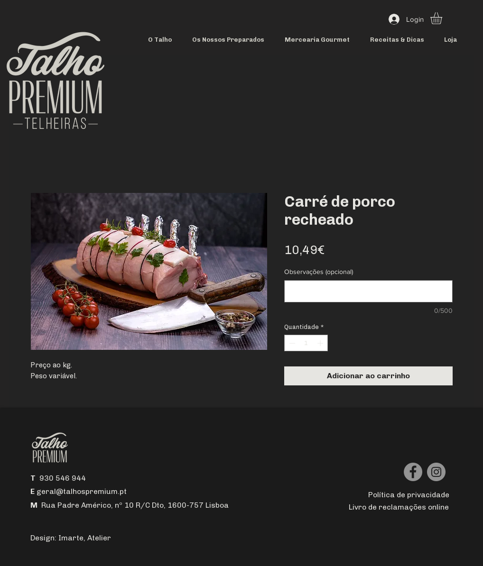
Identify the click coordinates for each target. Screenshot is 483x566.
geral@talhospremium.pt (82, 491)
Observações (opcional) (318, 271)
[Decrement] (291, 343)
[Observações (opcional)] (368, 291)
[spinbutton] (306, 343)
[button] (443, 18)
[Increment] (321, 343)
